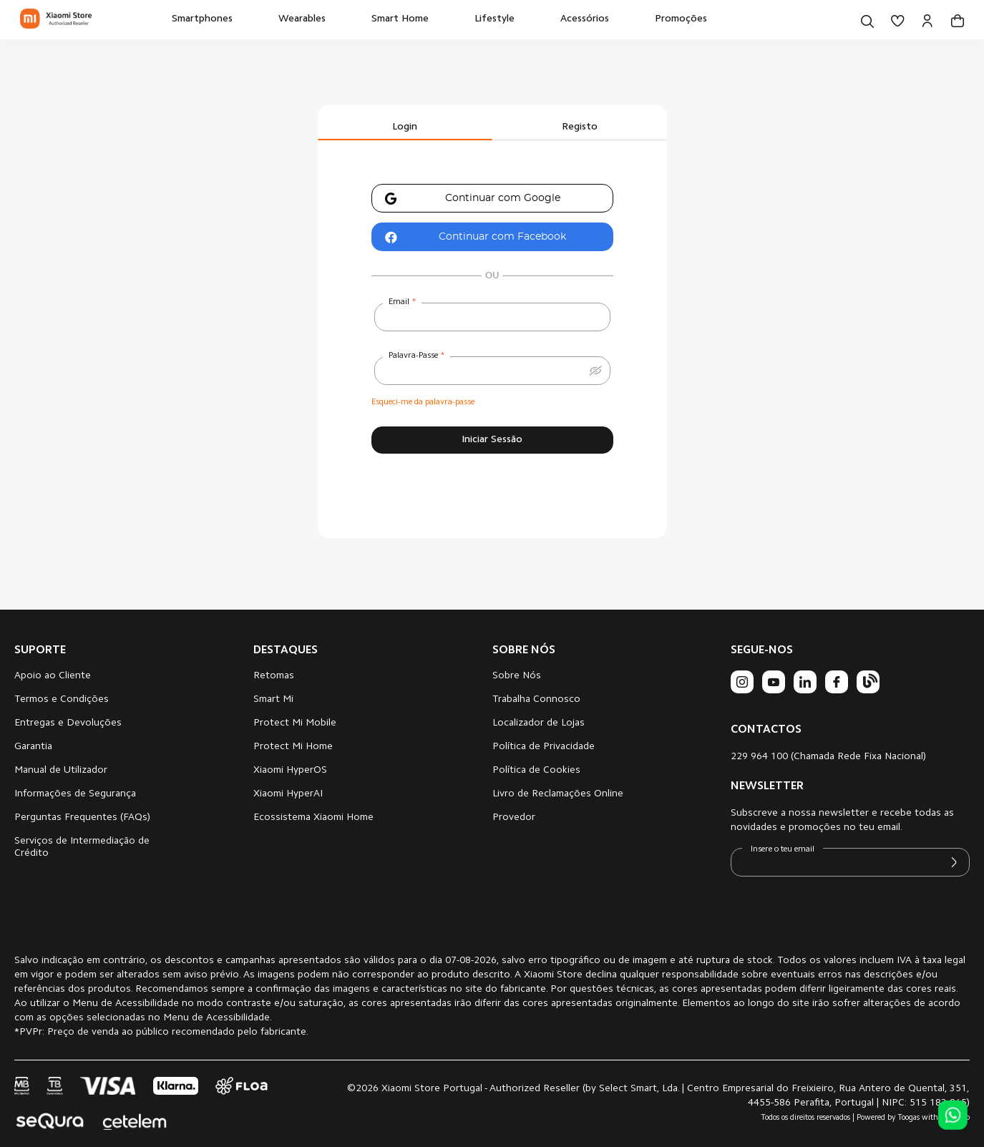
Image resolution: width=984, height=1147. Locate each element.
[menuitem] (202, 19)
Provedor (513, 818)
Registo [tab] (580, 127)
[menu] (439, 19)
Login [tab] (404, 127)
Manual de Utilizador (60, 771)
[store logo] (56, 19)
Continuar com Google (466, 199)
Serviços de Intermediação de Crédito (82, 847)
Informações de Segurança (75, 794)
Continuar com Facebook (469, 237)
